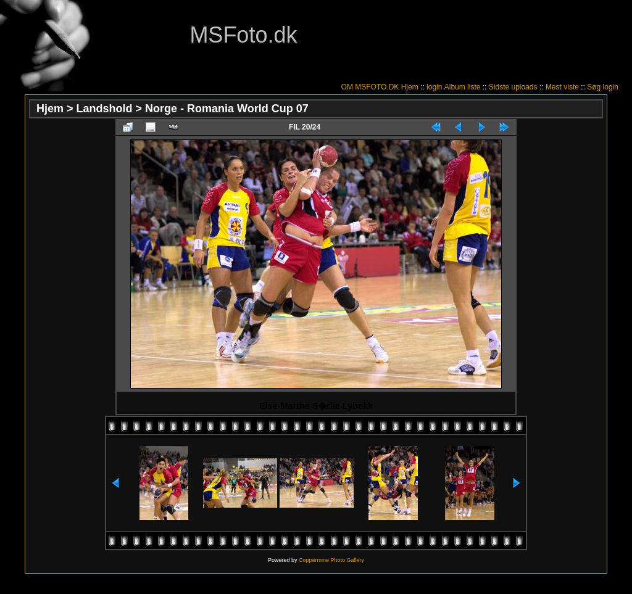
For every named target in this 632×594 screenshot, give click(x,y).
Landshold (105, 108)
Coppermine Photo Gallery (331, 560)
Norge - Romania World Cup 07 (227, 108)
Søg (594, 87)
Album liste (462, 87)
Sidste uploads (513, 87)
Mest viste (562, 87)
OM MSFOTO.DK (370, 87)
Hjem (409, 87)
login (434, 87)
